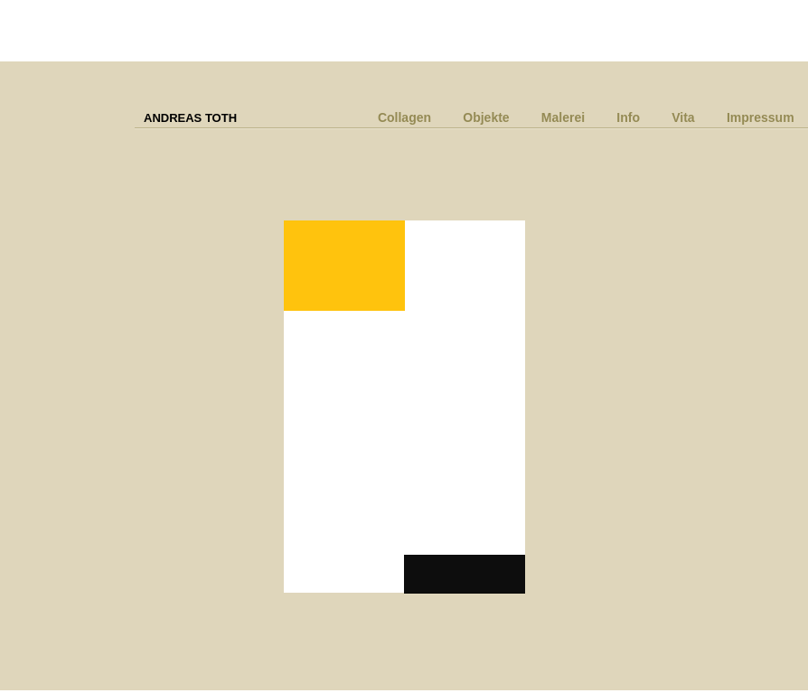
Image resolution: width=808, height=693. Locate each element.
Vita (683, 117)
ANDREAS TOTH (190, 118)
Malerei (563, 117)
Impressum (760, 117)
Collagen (404, 117)
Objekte (486, 117)
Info (628, 117)
